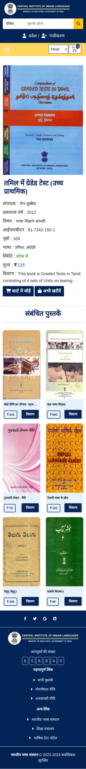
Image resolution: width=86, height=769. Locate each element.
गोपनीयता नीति (45, 689)
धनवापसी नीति (45, 698)
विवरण (30, 414)
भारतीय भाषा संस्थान (45, 719)
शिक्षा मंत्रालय (45, 729)
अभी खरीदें (49, 291)
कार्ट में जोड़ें (18, 291)
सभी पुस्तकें (45, 680)
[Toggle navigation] (8, 49)
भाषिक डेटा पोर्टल (45, 738)
